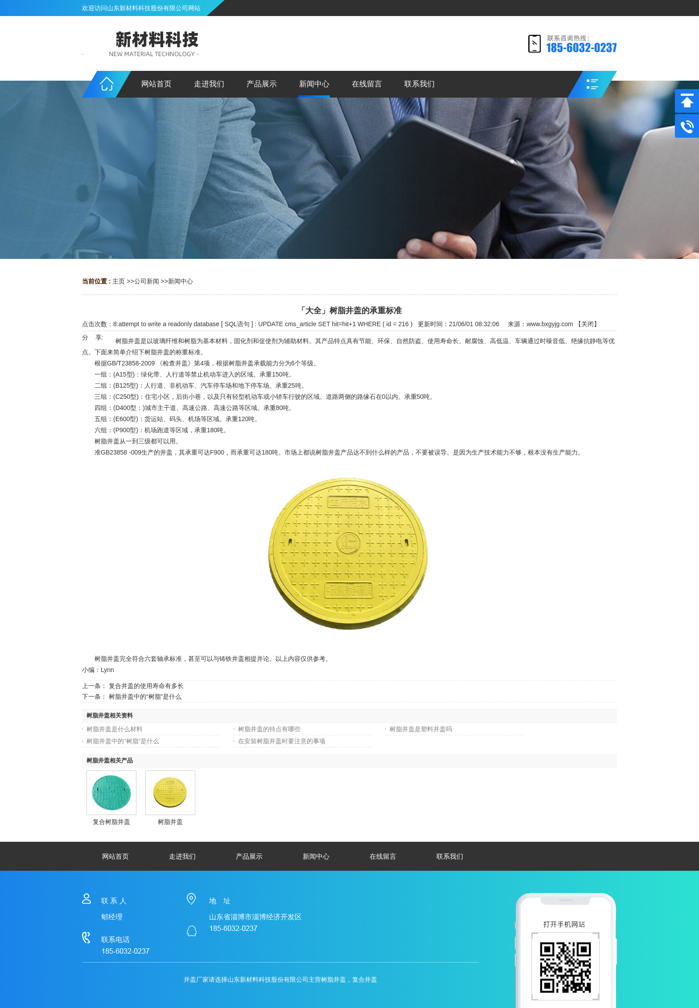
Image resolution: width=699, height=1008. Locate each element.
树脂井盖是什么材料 (114, 729)
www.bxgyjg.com (549, 324)
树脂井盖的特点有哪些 (269, 729)
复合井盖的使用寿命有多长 (146, 685)
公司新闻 (146, 281)
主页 (118, 281)
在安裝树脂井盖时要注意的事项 (281, 741)
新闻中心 (180, 281)
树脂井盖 (170, 821)
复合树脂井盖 (111, 821)
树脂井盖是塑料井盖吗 (421, 729)
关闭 (587, 324)
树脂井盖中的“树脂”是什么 (145, 696)
